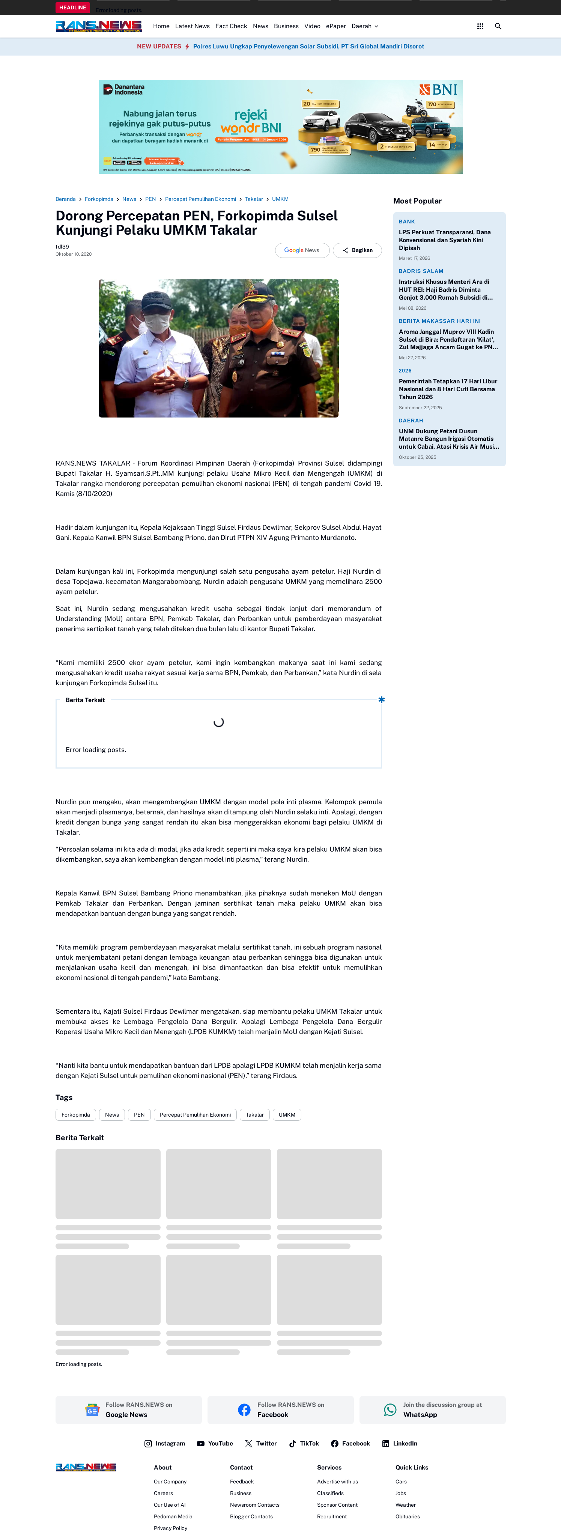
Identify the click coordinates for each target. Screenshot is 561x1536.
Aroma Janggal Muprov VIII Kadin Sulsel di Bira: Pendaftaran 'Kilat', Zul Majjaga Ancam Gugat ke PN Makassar (447, 339)
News (260, 26)
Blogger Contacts (251, 1516)
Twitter (260, 1443)
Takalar (255, 1115)
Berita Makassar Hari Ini (440, 321)
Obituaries (408, 1516)
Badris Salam (421, 271)
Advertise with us (337, 1482)
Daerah (366, 26)
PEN (139, 1115)
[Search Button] (498, 26)
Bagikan (357, 250)
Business (286, 26)
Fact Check (231, 26)
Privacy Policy (170, 1528)
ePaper (336, 26)
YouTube (214, 1443)
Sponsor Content (337, 1505)
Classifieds (330, 1493)
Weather (406, 1505)
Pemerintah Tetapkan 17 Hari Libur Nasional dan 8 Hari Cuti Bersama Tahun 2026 (448, 389)
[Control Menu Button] (480, 26)
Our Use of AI (170, 1505)
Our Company (170, 1482)
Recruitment (332, 1516)
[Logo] (86, 1467)
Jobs (401, 1493)
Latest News (192, 26)
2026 (405, 371)
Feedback (242, 1482)
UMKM (287, 1115)
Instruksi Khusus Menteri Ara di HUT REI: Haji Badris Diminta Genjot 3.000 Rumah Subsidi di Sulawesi (444, 289)
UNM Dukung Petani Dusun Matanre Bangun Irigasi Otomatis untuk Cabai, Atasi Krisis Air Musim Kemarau (449, 439)
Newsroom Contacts (255, 1505)
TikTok (303, 1443)
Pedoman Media (173, 1516)
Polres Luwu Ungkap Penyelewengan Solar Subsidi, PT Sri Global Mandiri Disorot (308, 46)
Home (161, 26)
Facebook (350, 1443)
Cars (401, 1482)
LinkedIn (399, 1443)
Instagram (164, 1443)
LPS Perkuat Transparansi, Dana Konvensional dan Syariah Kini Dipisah (445, 240)
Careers (163, 1493)
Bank (407, 222)
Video (312, 26)
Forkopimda (76, 1115)
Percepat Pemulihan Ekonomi (195, 1115)
